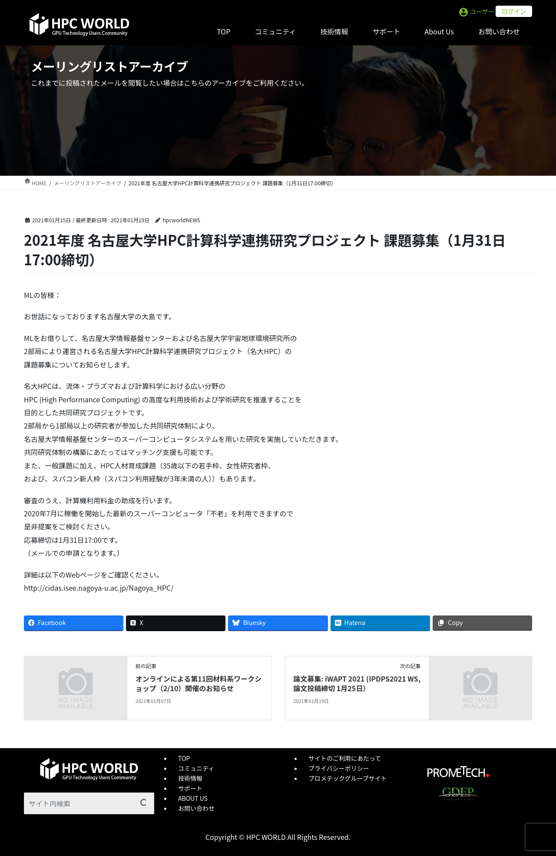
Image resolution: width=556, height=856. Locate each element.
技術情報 (190, 778)
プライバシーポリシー (338, 768)
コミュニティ (196, 768)
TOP (184, 758)
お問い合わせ (196, 808)
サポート (190, 788)
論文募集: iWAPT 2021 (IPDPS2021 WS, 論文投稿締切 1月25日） (356, 683)
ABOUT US (193, 798)
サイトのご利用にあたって (344, 758)
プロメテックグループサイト (347, 778)
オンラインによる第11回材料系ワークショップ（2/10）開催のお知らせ (198, 683)
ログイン (514, 11)
